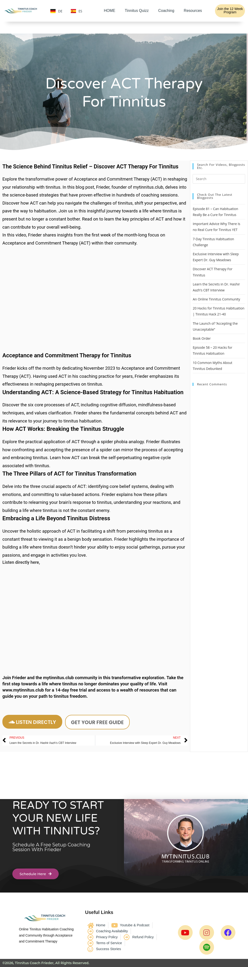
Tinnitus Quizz (137, 11)
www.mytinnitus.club (23, 690)
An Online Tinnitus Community (216, 299)
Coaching (166, 11)
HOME (109, 11)
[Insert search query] (219, 179)
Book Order (202, 338)
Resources (193, 11)
